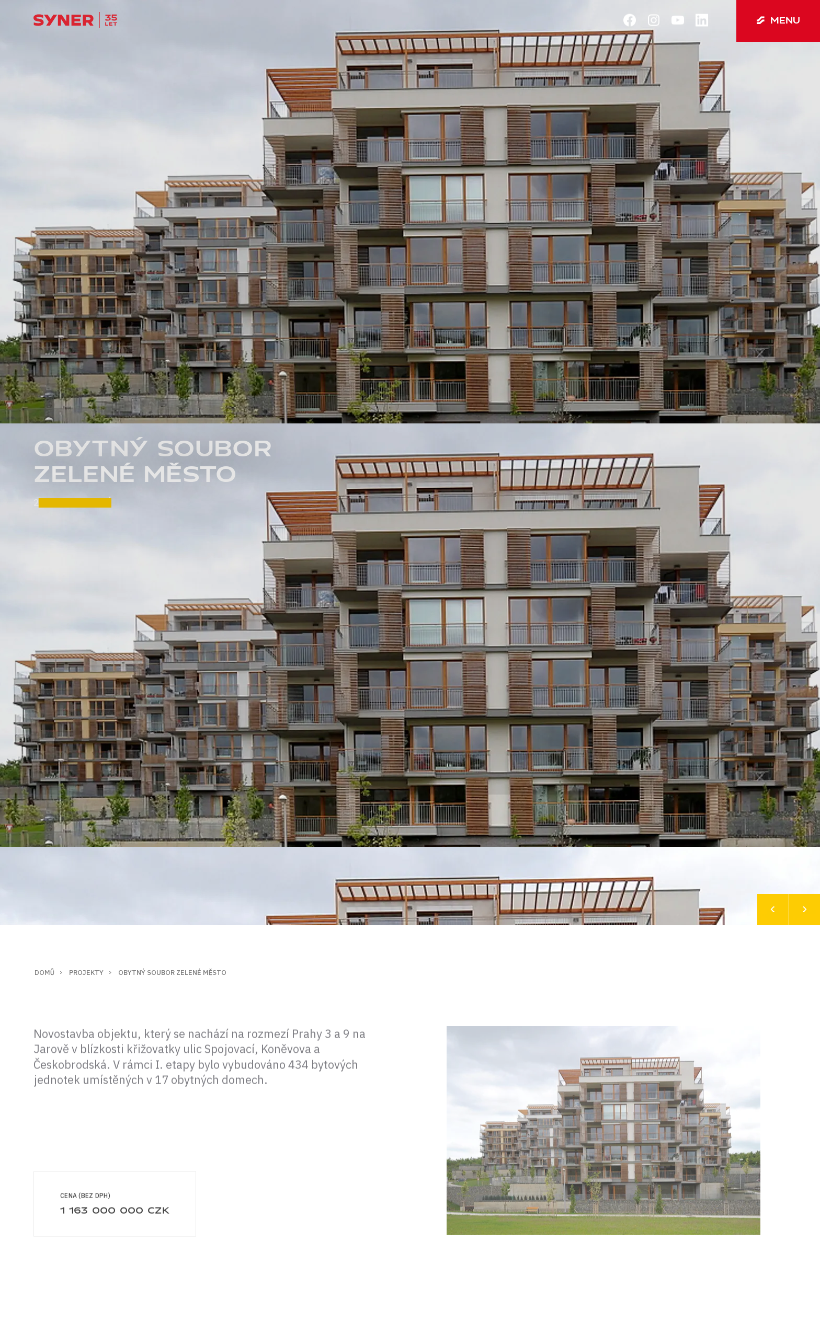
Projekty (86, 972)
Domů (44, 972)
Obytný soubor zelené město (172, 972)
